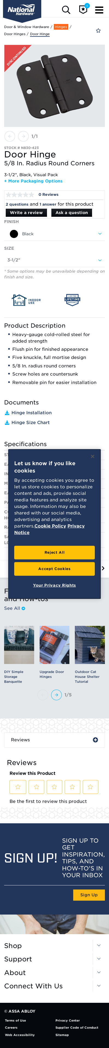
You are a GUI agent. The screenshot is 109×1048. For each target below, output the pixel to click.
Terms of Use (15, 1020)
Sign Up (89, 894)
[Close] (92, 456)
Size (9, 248)
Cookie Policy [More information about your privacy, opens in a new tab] (50, 526)
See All (14, 608)
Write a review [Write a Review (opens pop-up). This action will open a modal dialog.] (26, 212)
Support (18, 959)
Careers (11, 1027)
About (15, 972)
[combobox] (54, 234)
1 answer (48, 204)
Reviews (20, 739)
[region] (54, 524)
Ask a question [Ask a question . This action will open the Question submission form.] (71, 212)
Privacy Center (67, 1020)
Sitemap (62, 1035)
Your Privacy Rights (54, 585)
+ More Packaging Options (33, 181)
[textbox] (54, 234)
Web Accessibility (20, 1035)
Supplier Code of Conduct (76, 1027)
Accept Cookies (54, 569)
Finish (11, 221)
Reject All (55, 552)
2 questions (17, 204)
